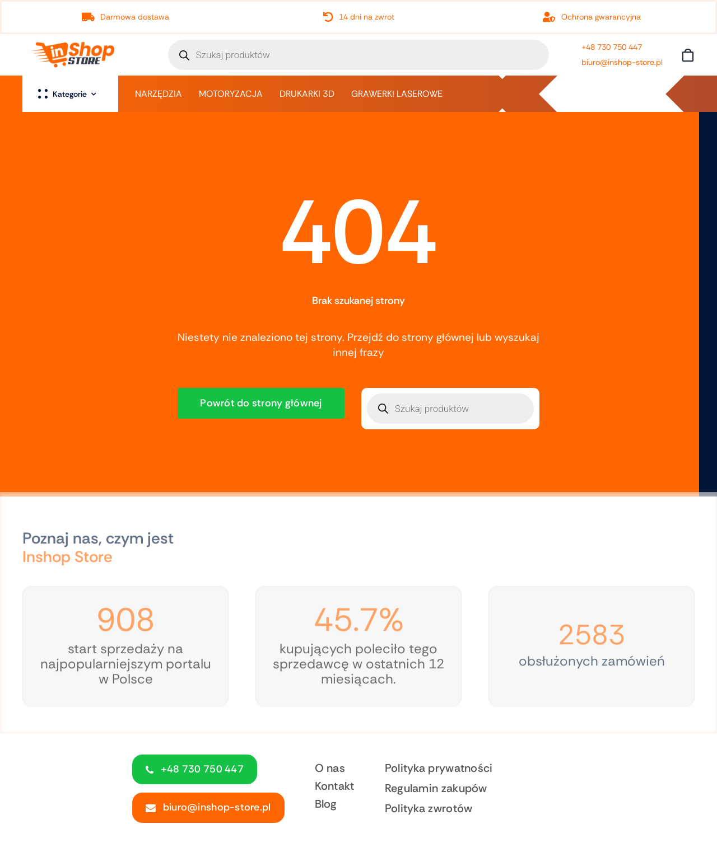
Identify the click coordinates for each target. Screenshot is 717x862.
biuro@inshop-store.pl (622, 62)
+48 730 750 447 (611, 47)
